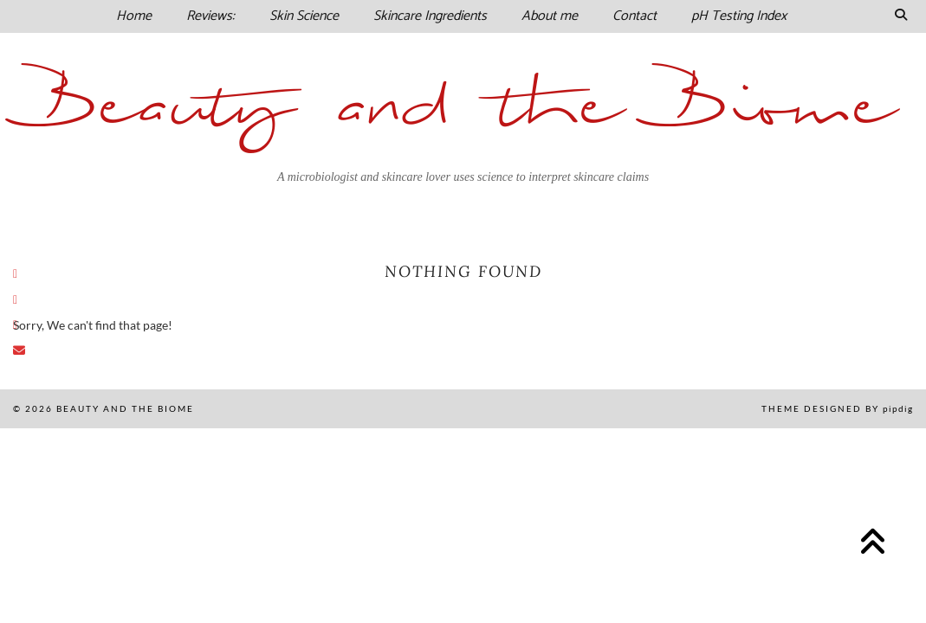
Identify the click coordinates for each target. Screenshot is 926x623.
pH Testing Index (739, 16)
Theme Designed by (837, 408)
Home (134, 16)
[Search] (901, 16)
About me (549, 16)
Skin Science (304, 16)
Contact (634, 16)
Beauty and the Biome (463, 107)
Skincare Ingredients (430, 16)
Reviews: (210, 16)
